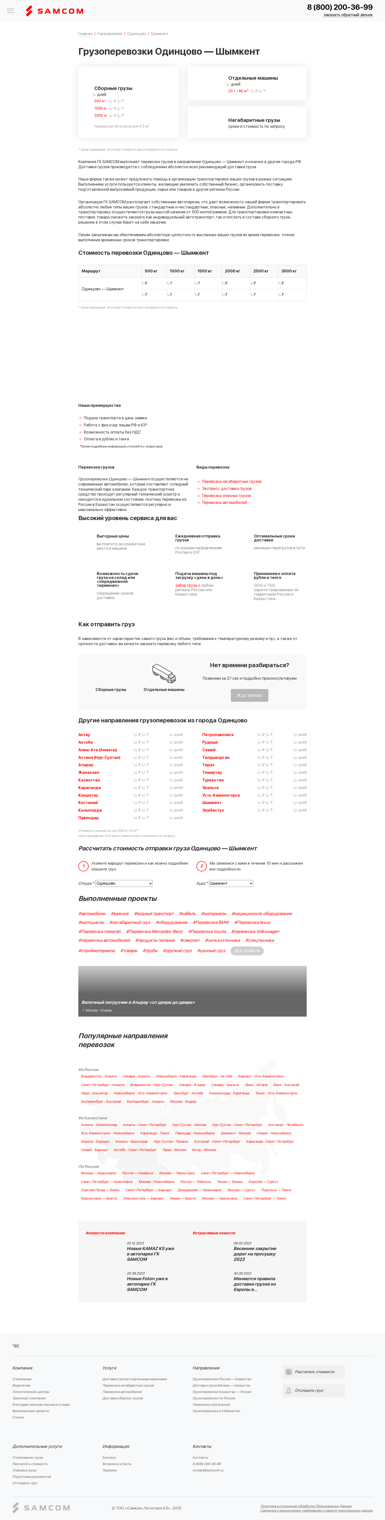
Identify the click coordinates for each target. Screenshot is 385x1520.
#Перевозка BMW (211, 922)
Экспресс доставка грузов (227, 489)
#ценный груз (211, 951)
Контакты (201, 1446)
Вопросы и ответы (116, 1464)
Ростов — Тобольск (195, 1182)
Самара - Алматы (136, 1076)
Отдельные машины (253, 78)
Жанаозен (88, 773)
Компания (22, 1368)
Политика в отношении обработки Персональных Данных (306, 1506)
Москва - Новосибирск (156, 1182)
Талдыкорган (216, 758)
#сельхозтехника (222, 940)
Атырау (85, 765)
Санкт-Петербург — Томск (264, 1198)
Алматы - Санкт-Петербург (144, 1125)
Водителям (21, 1385)
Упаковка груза (24, 1470)
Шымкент (211, 803)
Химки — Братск (183, 1198)
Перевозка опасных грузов (226, 496)
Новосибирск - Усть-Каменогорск (140, 1093)
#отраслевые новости (213, 1233)
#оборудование (171, 922)
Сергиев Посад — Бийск (100, 1190)
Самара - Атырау (192, 1085)
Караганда (89, 788)
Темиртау (212, 773)
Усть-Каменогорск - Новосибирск (107, 1133)
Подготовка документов (31, 1476)
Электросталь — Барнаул (143, 1198)
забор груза (186, 585)
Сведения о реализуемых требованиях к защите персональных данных (316, 1510)
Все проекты (247, 950)
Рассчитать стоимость (30, 1464)
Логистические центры (30, 1391)
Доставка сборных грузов (122, 1398)
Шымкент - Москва (235, 1133)
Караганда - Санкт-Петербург (270, 1141)
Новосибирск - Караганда (176, 1076)
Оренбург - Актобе (217, 1076)
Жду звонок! (249, 695)
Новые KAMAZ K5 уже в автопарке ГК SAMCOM (150, 1254)
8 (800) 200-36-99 (340, 7)
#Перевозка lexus (252, 922)
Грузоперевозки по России (213, 1398)
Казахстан (89, 780)
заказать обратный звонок (348, 15)
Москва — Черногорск (177, 1173)
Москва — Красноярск (98, 1173)
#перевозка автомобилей (104, 940)
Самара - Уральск (225, 1085)
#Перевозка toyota (207, 931)
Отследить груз (24, 1483)
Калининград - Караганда (229, 1093)
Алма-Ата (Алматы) (97, 750)
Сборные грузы (113, 88)
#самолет (190, 940)
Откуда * (86, 883)
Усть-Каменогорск (221, 795)
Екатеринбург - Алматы (145, 1101)
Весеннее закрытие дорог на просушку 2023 (255, 1254)
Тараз (208, 765)
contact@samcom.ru (207, 1470)
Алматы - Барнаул (95, 1141)
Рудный (210, 742)
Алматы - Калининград (99, 1125)
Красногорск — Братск (99, 1198)
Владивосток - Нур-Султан (151, 1085)
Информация (115, 1446)
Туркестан (213, 780)
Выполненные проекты (30, 1411)
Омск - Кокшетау (94, 1093)
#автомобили (91, 914)
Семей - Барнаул (94, 1150)
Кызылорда (90, 810)
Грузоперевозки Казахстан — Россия (221, 1391)
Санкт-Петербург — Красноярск (107, 1182)
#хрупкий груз (177, 951)
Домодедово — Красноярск (199, 1190)
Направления (205, 1368)
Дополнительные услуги (37, 1446)
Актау (84, 735)
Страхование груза (27, 1457)
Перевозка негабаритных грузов (231, 482)
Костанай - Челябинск (285, 1125)
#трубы (150, 951)
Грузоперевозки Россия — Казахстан (221, 1379)
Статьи (18, 1417)
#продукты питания (155, 940)
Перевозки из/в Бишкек (211, 1404)
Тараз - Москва (174, 1150)
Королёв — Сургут (263, 1182)
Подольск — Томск (276, 1190)
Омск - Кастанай (286, 1085)
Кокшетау (88, 795)
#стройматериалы (96, 951)
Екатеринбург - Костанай (101, 1101)
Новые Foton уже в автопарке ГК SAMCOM (147, 1284)
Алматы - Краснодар (131, 1141)
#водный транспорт (154, 914)
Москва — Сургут (241, 1190)
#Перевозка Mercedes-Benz (154, 931)
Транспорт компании (28, 1398)
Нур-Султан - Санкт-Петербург (237, 1125)
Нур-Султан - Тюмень (170, 1141)
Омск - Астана (256, 1085)
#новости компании (105, 1233)
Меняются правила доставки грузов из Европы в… (255, 1284)
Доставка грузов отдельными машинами (134, 1379)
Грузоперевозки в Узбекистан (216, 1411)
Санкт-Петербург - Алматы (102, 1085)
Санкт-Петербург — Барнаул (148, 1190)
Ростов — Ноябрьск (137, 1173)
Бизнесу (109, 1457)
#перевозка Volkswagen (255, 931)
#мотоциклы (91, 922)
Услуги (109, 1368)
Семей (209, 750)
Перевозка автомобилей (224, 503)
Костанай (88, 803)
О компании (21, 1379)
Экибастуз (213, 810)
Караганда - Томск (154, 1133)
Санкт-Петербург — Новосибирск (228, 1173)
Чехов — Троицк (230, 1182)
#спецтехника (259, 940)
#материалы (213, 914)
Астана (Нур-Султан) (99, 758)
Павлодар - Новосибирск (195, 1133)
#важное (120, 914)
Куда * (202, 883)
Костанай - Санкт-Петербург (217, 1141)
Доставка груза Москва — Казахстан (221, 1385)
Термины (109, 1470)
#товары (128, 951)
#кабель (187, 914)
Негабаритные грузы (254, 120)
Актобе (85, 742)
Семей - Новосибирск (273, 1133)
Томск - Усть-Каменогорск (276, 1093)
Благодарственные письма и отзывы (41, 1404)
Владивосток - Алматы (99, 1076)
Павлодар (88, 818)
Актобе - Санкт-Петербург (135, 1150)
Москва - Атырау (183, 1101)
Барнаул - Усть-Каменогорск (261, 1076)
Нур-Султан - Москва (189, 1125)
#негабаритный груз (129, 922)
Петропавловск (218, 735)
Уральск (210, 788)
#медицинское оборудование (262, 914)
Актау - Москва (204, 1150)
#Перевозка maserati (99, 931)
